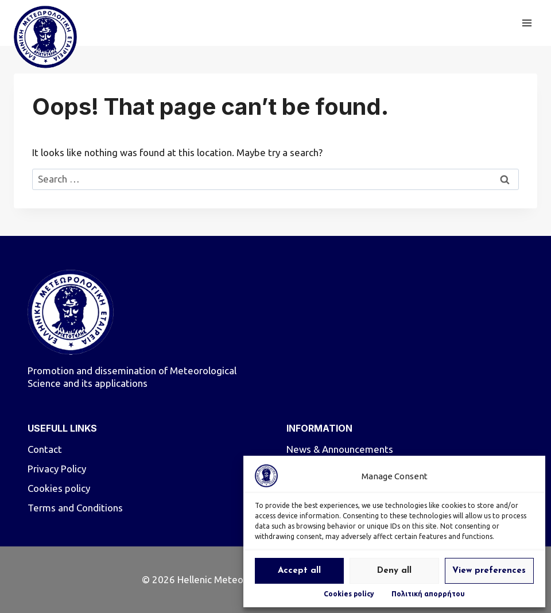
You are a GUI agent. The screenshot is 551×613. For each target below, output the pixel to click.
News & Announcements (339, 449)
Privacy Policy (57, 468)
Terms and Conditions (75, 507)
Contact (45, 449)
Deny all (394, 571)
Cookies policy (349, 594)
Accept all (299, 571)
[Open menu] (526, 23)
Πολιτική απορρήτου (428, 594)
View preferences (489, 571)
